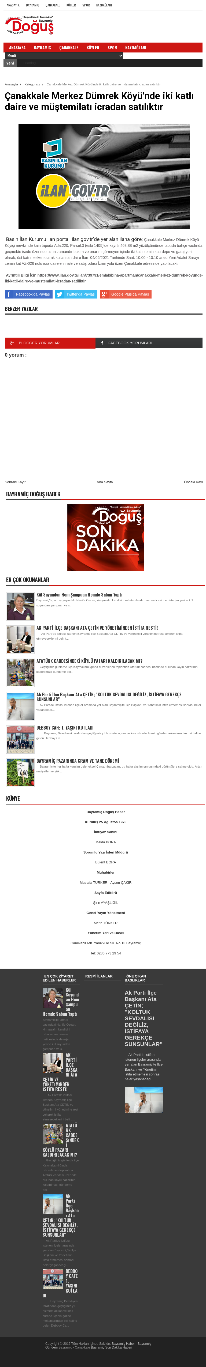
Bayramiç (32, 5)
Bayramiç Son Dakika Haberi (111, 1347)
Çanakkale (53, 5)
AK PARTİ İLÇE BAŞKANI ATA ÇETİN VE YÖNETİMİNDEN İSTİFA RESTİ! (97, 628)
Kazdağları (104, 5)
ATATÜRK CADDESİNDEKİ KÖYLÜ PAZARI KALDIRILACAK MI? (89, 661)
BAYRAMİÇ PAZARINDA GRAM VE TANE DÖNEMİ (77, 761)
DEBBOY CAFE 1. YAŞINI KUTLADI (65, 727)
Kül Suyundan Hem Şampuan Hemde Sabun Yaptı (79, 594)
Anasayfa (13, 5)
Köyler (71, 5)
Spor (86, 5)
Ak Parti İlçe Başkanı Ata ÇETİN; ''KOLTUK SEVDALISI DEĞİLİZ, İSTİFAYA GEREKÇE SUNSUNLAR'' (109, 697)
